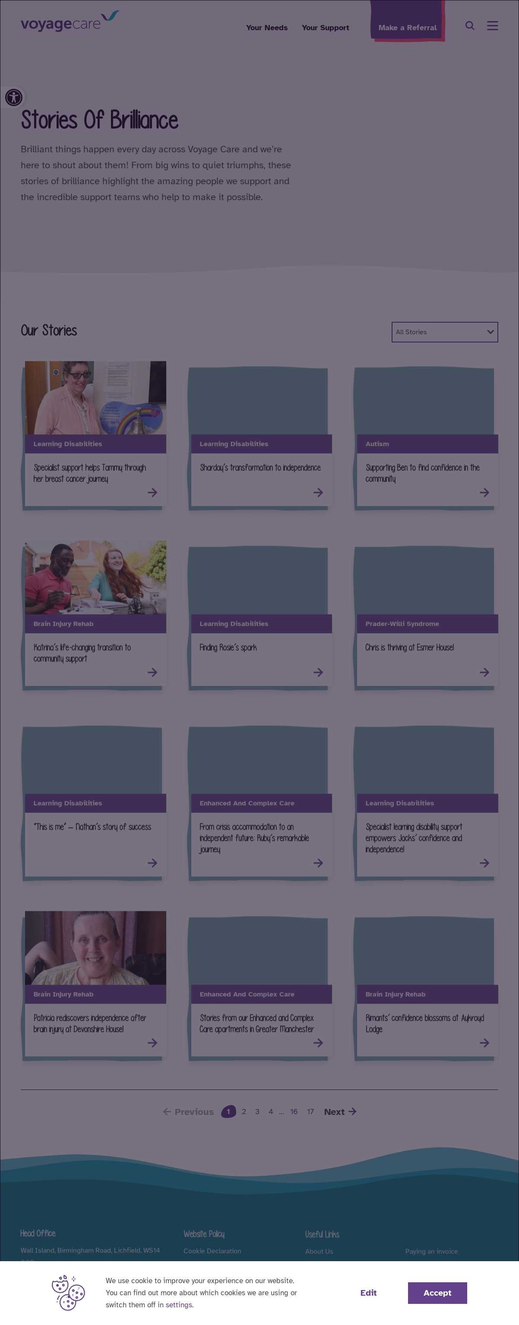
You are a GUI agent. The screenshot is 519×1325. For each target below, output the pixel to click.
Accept (438, 1292)
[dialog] (259, 662)
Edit (369, 1292)
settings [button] (179, 1304)
